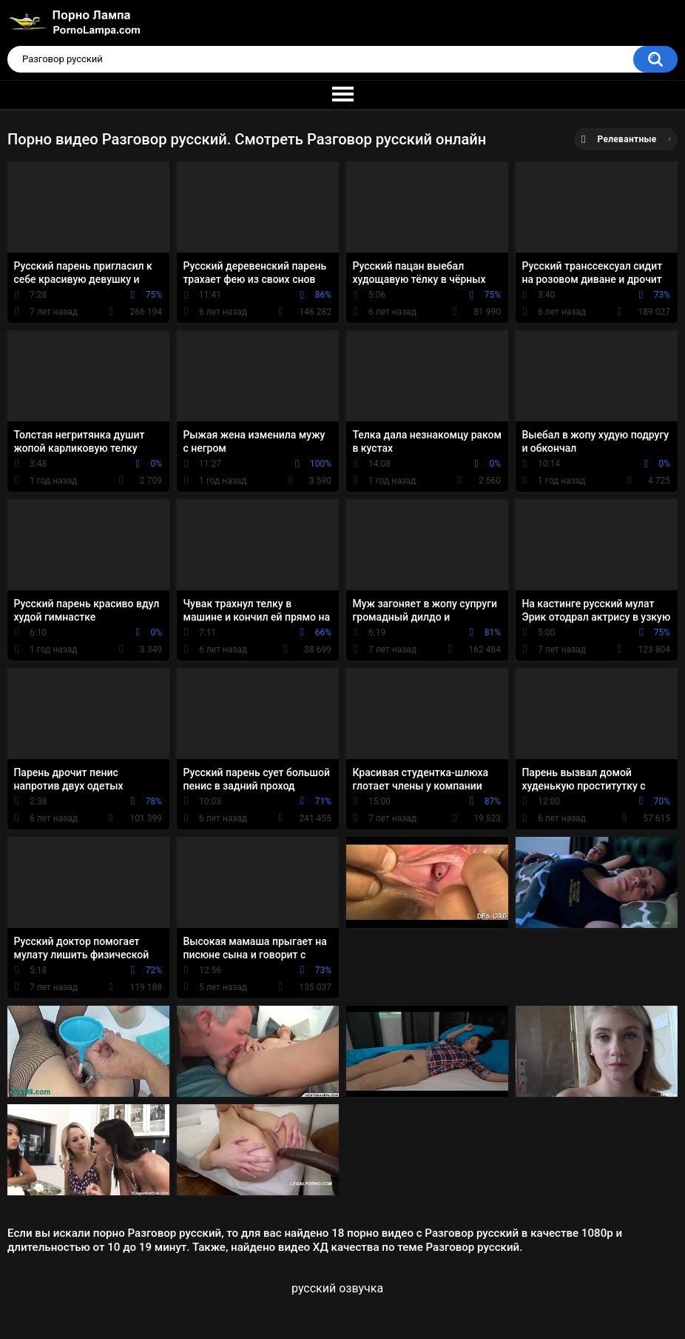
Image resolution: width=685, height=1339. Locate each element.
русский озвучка (337, 1288)
